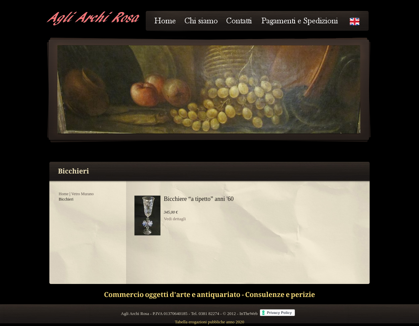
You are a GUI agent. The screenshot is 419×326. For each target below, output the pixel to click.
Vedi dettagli (175, 218)
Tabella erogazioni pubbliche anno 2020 (209, 321)
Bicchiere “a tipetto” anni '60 (199, 199)
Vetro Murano (82, 194)
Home (63, 194)
